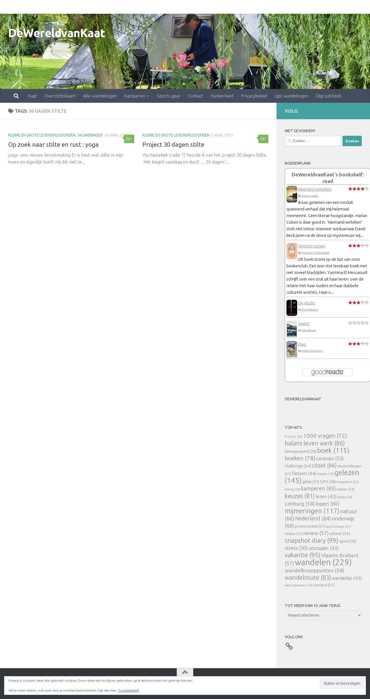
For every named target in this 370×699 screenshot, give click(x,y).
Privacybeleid (230, 6)
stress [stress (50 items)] (296, 548)
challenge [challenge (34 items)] (298, 466)
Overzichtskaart (35, 6)
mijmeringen (90, 135)
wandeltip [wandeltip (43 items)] (347, 578)
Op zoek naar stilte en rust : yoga (53, 144)
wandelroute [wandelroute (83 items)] (308, 577)
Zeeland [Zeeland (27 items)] (324, 585)
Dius (302, 344)
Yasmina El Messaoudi (315, 252)
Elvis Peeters (310, 309)
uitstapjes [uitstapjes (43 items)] (323, 548)
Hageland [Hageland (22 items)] (348, 482)
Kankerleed (198, 6)
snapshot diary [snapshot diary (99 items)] (311, 540)
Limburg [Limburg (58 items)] (300, 504)
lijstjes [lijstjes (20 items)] (344, 497)
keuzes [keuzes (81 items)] (300, 496)
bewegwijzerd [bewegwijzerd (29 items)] (300, 451)
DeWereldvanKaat (56, 32)
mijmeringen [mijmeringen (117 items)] (312, 511)
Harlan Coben (310, 195)
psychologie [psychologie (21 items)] (338, 526)
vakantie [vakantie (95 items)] (302, 554)
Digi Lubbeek (304, 6)
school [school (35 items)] (340, 533)
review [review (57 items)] (316, 533)
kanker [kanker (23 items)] (345, 489)
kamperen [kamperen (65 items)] (318, 488)
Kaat (8, 6)
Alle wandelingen (75, 6)
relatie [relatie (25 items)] (293, 534)
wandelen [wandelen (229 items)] (323, 562)
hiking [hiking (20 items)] (292, 489)
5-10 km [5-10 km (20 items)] (293, 436)
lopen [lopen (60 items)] (327, 504)
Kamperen (110, 6)
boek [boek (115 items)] (333, 450)
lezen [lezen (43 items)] (326, 496)
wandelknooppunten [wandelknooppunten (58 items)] (314, 570)
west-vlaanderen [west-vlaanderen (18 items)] (299, 585)
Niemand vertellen (314, 189)
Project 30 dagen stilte (173, 144)
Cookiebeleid (128, 690)
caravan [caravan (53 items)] (330, 458)
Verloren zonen (311, 246)
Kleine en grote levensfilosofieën (41, 135)
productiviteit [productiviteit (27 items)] (310, 526)
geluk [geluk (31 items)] (310, 481)
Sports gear (144, 6)
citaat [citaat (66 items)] (324, 465)
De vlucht (306, 303)
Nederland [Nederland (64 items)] (313, 518)
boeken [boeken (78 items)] (300, 458)
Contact (171, 6)
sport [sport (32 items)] (347, 541)
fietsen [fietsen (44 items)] (304, 473)
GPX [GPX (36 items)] (328, 481)
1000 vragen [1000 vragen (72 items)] (325, 435)
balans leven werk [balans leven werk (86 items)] (315, 443)
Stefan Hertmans (312, 350)
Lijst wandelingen (267, 6)
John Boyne (309, 330)
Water (304, 323)
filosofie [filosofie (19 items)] (325, 474)
